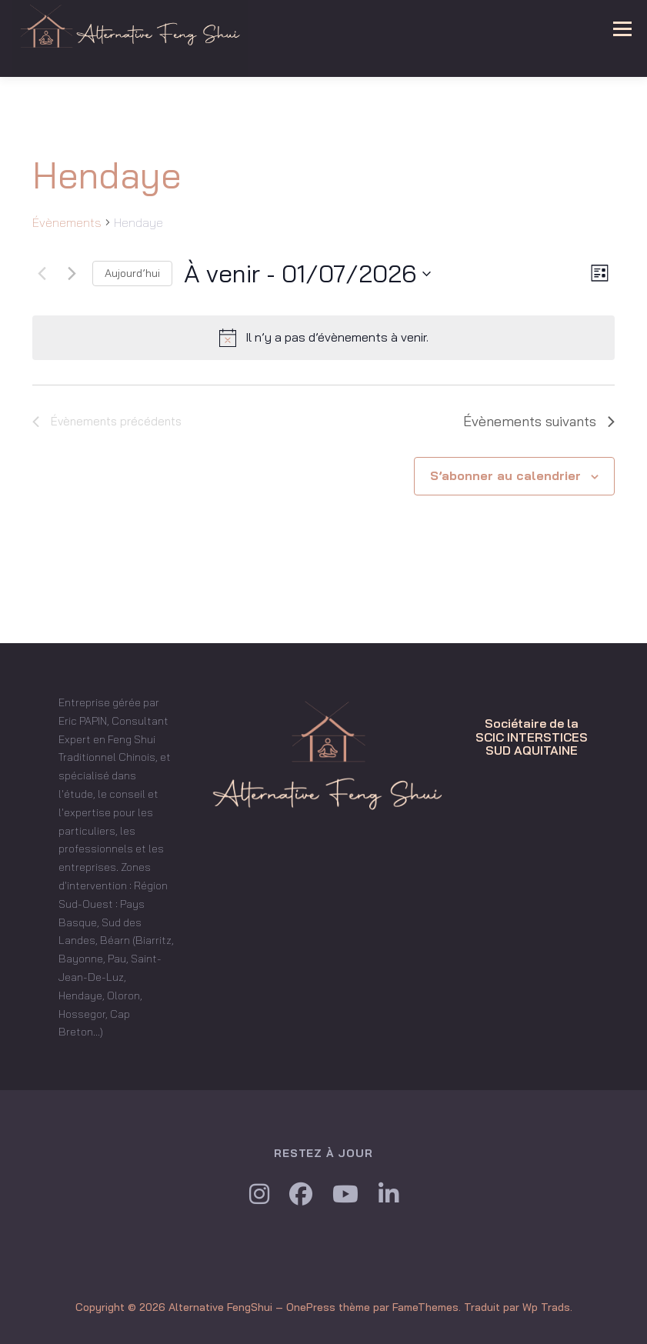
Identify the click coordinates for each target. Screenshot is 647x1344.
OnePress (310, 1307)
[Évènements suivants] (71, 274)
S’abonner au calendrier (505, 475)
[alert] (323, 337)
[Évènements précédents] (41, 274)
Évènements (67, 222)
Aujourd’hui (132, 273)
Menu (622, 28)
